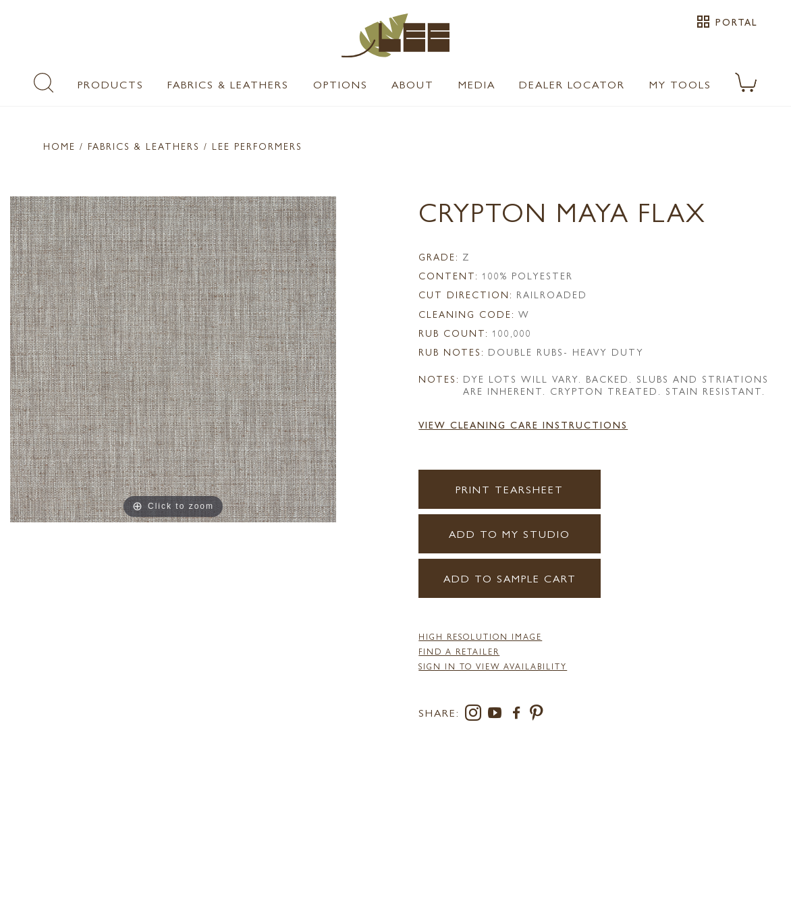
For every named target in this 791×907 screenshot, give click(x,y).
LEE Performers (257, 146)
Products (111, 84)
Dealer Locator (572, 84)
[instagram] (476, 715)
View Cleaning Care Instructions (523, 424)
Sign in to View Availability (492, 666)
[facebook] (519, 715)
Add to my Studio (509, 533)
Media (476, 84)
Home (59, 146)
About (412, 84)
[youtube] (497, 715)
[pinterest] (537, 715)
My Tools (680, 84)
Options (340, 84)
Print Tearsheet (510, 489)
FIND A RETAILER (458, 651)
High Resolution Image (480, 636)
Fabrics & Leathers (228, 84)
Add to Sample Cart (509, 578)
